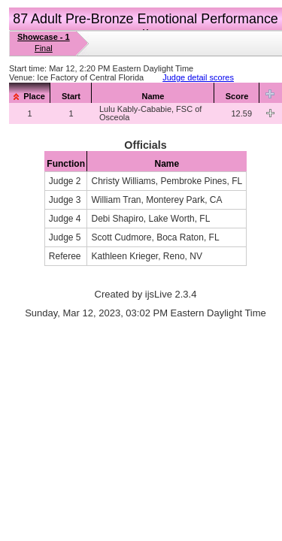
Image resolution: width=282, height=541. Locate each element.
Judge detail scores (198, 77)
